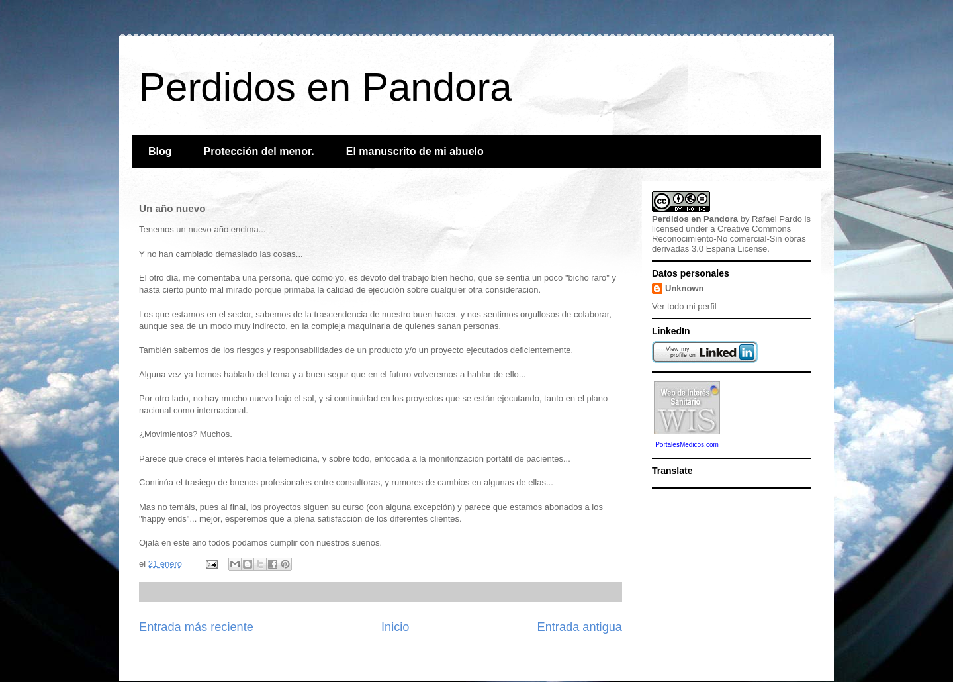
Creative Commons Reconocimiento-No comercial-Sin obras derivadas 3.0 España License (729, 239)
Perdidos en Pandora (325, 87)
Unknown (684, 288)
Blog (160, 151)
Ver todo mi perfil (684, 306)
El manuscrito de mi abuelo (415, 151)
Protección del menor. (259, 151)
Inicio (395, 627)
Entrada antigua (579, 627)
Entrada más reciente (196, 627)
